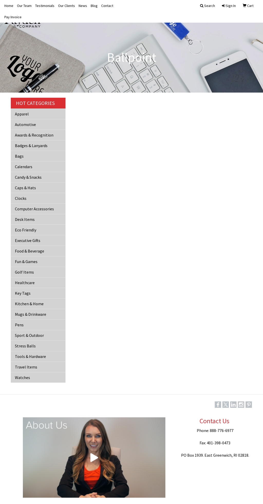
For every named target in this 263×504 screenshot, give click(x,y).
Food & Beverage (29, 251)
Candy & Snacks (28, 177)
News (83, 5)
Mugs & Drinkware (30, 314)
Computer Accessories (34, 208)
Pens (19, 324)
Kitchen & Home (29, 303)
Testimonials (44, 5)
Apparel (22, 113)
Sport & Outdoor (29, 335)
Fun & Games (26, 261)
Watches (22, 377)
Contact (107, 5)
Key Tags (23, 293)
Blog (94, 5)
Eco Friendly (25, 229)
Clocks (20, 198)
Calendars (23, 166)
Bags (19, 156)
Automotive (25, 124)
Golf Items (24, 272)
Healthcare (25, 282)
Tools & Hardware (30, 356)
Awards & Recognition (34, 135)
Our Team (24, 5)
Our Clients (66, 5)
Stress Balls (25, 345)
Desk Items (25, 219)
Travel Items (26, 367)
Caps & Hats (25, 187)
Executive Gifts (27, 240)
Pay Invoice (13, 17)
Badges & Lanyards (31, 145)
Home (8, 5)
